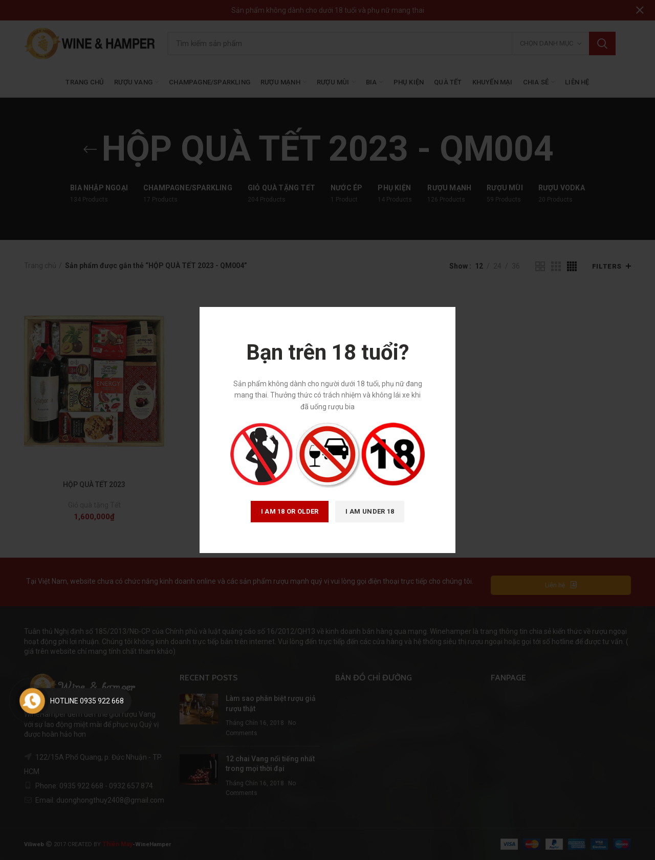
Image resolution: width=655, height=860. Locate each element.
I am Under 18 (369, 511)
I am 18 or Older (290, 511)
